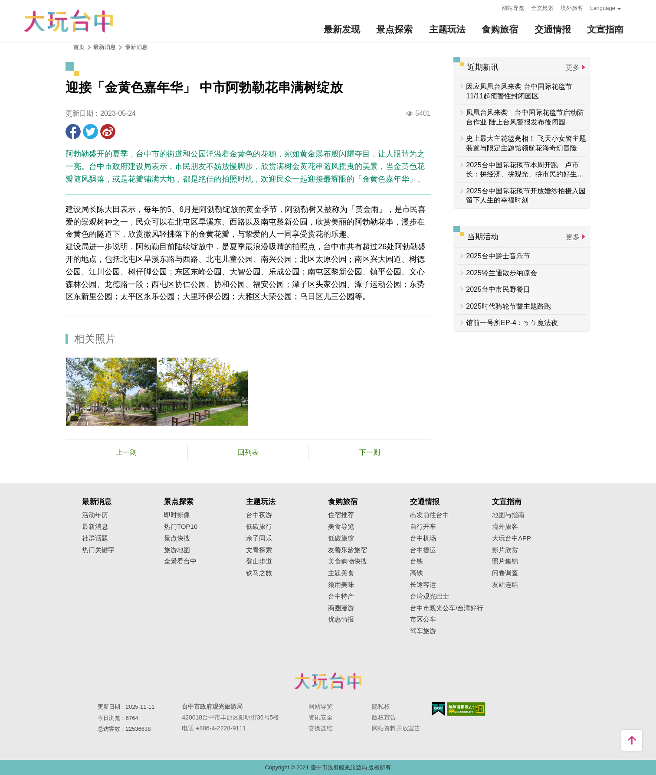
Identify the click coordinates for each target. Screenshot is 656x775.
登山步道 (259, 561)
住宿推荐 (341, 514)
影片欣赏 (505, 550)
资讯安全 (320, 717)
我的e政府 (438, 709)
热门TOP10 (180, 526)
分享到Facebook (73, 131)
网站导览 (513, 8)
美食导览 (341, 526)
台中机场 (423, 538)
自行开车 (423, 526)
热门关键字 (98, 550)
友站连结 (505, 584)
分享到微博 (107, 131)
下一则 (369, 452)
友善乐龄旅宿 (347, 550)
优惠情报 (341, 619)
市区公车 (423, 619)
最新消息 (136, 47)
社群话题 (95, 538)
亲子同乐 (259, 538)
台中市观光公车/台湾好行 (446, 608)
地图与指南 (508, 514)
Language (602, 8)
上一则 (126, 452)
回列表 (248, 452)
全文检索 (542, 8)
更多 (573, 67)
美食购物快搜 (347, 561)
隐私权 (381, 706)
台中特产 (341, 596)
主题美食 (341, 573)
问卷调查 (505, 573)
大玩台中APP (511, 538)
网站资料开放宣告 (396, 728)
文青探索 (259, 550)
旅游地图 (177, 550)
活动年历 (95, 514)
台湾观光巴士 (429, 596)
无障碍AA (466, 709)
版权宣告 (384, 717)
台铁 (416, 561)
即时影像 (177, 514)
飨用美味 (341, 584)
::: (492, 7)
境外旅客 (572, 8)
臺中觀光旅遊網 (68, 21)
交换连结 (320, 728)
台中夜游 (259, 514)
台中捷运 (423, 550)
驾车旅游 (423, 631)
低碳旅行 (259, 526)
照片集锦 (505, 561)
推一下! (90, 131)
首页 (79, 47)
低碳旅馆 (341, 538)
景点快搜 (177, 538)
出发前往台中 (429, 514)
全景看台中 (180, 561)
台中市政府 (328, 681)
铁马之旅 (259, 573)
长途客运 (423, 584)
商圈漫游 (341, 608)
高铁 (416, 573)
